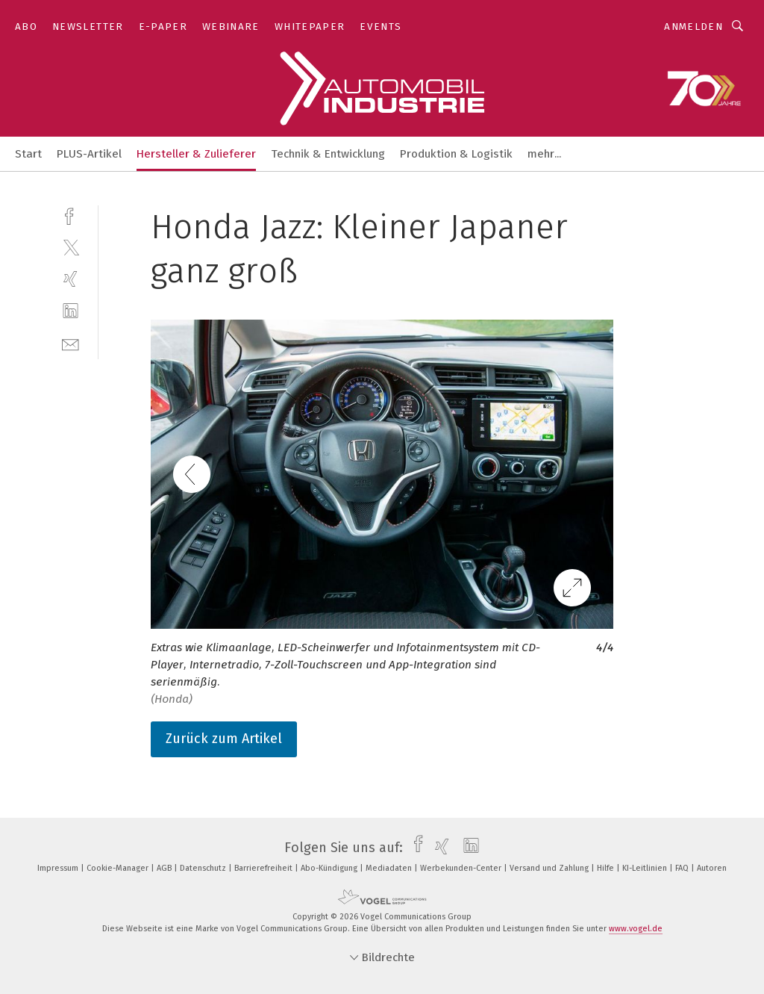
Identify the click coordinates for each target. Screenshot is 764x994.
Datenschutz (204, 868)
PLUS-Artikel (89, 154)
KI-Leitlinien (645, 868)
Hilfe (606, 868)
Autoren (712, 868)
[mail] (70, 343)
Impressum (59, 868)
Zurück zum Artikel (224, 738)
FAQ (683, 868)
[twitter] (70, 246)
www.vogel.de (636, 929)
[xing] (70, 279)
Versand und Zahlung (550, 868)
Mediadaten (390, 868)
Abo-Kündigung (330, 868)
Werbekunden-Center (462, 868)
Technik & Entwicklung (328, 154)
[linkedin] (70, 311)
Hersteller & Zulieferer (196, 154)
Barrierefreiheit (264, 868)
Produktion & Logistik (456, 154)
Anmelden (693, 26)
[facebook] (70, 214)
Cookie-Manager (119, 868)
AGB (165, 868)
